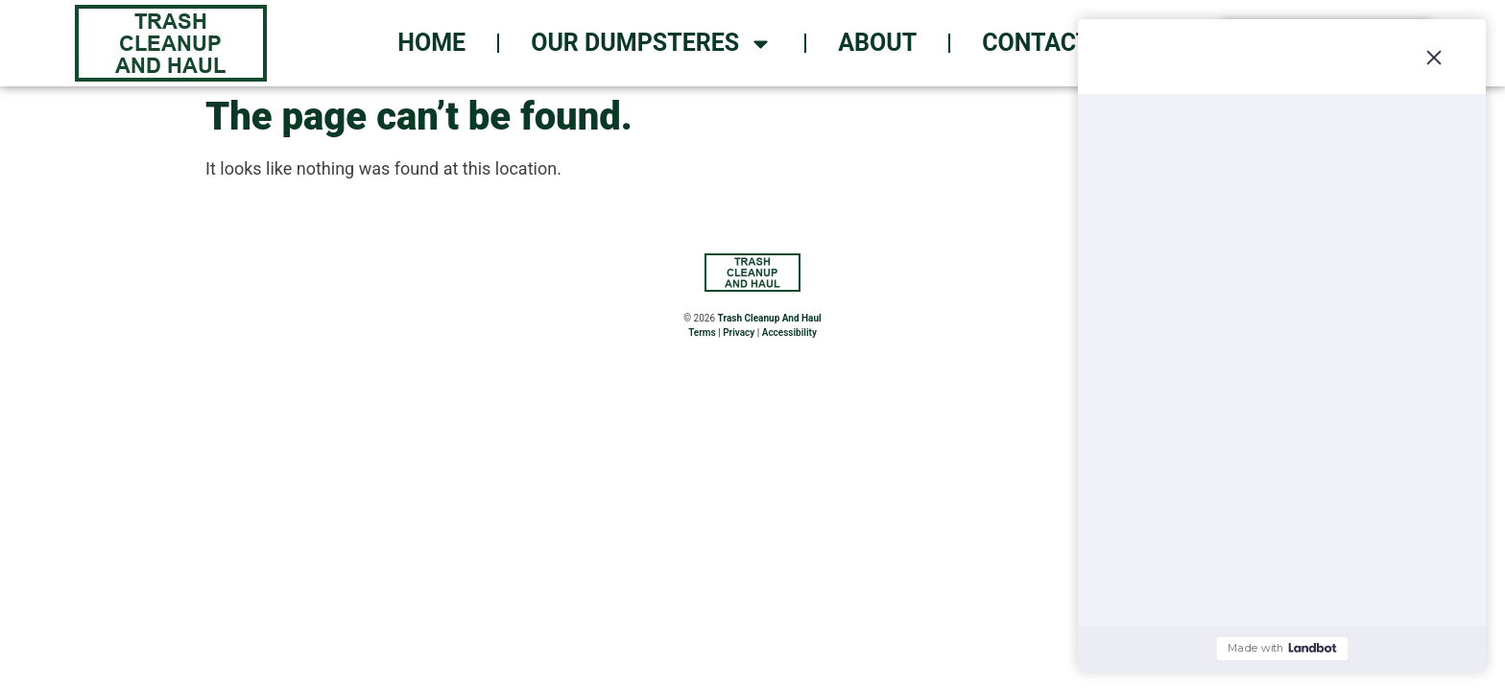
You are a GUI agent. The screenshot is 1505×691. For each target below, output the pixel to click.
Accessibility (789, 332)
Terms (702, 332)
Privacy (738, 332)
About (877, 43)
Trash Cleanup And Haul (770, 318)
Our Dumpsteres (652, 43)
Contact (1036, 43)
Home (431, 43)
